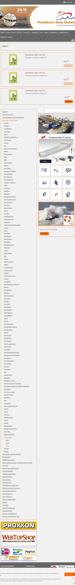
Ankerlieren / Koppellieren (10, 137)
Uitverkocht (68, 65)
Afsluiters (6, 126)
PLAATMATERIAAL (7, 494)
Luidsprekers (7, 281)
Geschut (6, 228)
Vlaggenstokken (8, 426)
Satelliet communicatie (10, 344)
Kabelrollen (7, 247)
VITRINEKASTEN (7, 511)
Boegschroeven (8, 163)
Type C (7, 446)
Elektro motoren (8, 208)
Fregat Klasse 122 (8, 216)
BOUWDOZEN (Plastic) (8, 460)
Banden (6, 151)
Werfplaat (6, 448)
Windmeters (7, 431)
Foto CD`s (6, 213)
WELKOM (5, 111)
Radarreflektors (8, 315)
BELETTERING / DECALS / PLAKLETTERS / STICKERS (17, 463)
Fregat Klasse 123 (8, 219)
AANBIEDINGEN (63, 32)
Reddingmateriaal (8, 324)
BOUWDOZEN (6, 457)
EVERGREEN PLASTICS (9, 491)
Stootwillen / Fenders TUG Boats (12, 383)
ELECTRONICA (6, 480)
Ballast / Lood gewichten (10, 148)
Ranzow (6, 321)
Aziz (5, 146)
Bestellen (68, 101)
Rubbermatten (7, 338)
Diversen (6, 123)
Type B (7, 443)
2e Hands (9, 37)
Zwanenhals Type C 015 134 (35, 90)
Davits (5, 185)
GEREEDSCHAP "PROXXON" (10, 485)
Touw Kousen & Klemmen (10, 406)
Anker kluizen (7, 140)
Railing (6, 318)
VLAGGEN (5, 465)
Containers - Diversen (9, 182)
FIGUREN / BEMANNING (9, 474)
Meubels (6, 287)
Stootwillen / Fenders (9, 380)
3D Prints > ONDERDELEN (9, 513)
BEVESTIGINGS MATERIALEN (10, 468)
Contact (13, 32)
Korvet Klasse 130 (8, 262)
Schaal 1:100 (7, 346)
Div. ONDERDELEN (7, 471)
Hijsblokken (7, 242)
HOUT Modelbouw (7, 497)
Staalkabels (7, 378)
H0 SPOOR (5, 505)
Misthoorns (7, 293)
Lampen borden (8, 270)
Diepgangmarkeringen (10, 196)
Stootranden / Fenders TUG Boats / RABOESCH (16, 386)
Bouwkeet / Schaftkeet (10, 171)
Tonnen (6, 412)
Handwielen (7, 233)
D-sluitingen (7, 188)
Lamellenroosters (8, 267)
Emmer (6, 211)
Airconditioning (8, 128)
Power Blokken (8, 310)
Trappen (6, 409)
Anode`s (6, 143)
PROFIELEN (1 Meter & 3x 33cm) (11, 488)
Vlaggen (6, 423)
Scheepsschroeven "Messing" (12, 352)
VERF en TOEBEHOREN (9, 499)
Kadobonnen (35, 32)
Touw (5, 400)
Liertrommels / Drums (9, 276)
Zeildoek (6, 451)
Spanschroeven (8, 375)
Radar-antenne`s (8, 313)
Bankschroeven (8, 154)
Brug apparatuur (8, 177)
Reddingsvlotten (8, 330)
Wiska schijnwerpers (9, 434)
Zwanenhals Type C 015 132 (35, 73)
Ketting (6, 250)
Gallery (46, 32)
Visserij (6, 420)
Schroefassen (7, 363)
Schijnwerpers (7, 358)
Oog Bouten (7, 304)
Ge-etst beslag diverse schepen (12, 225)
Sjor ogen (6, 366)
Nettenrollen (7, 298)
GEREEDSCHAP (6, 482)
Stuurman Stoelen (8, 395)
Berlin (5, 157)
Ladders (6, 264)
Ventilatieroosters (8, 417)
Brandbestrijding (8, 174)
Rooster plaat (7, 335)
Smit (5, 372)
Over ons (19, 32)
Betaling (8, 32)
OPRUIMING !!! (53, 32)
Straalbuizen (7, 389)
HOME (2, 32)
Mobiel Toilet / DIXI (9, 295)
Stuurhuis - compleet (9, 392)
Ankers (6, 134)
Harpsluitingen (8, 236)
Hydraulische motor (9, 245)
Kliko (5, 256)
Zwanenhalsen (8, 437)
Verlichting (6, 414)
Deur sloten (7, 205)
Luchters (6, 279)
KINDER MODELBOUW (8, 508)
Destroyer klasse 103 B (10, 199)
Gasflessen (7, 222)
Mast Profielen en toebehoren (11, 284)
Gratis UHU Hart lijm (7, 114)
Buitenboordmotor (8, 179)
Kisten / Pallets (8, 253)
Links (41, 32)
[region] (24, 578)
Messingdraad (7, 290)
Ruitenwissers (7, 341)
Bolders (6, 165)
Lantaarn (6, 273)
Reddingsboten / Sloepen (10, 327)
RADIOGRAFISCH (7, 477)
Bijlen (5, 160)
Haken (5, 230)
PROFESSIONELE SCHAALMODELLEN (13, 117)
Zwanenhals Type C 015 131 (35, 55)
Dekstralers (7, 194)
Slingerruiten (7, 369)
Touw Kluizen (7, 403)
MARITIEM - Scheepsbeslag (9, 120)
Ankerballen (7, 131)
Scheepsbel (7, 349)
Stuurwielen (7, 397)
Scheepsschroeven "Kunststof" (12, 355)
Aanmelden (44, 233)
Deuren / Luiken (8, 202)
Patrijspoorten (7, 307)
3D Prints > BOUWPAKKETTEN (10, 516)
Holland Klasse (8, 239)
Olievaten (6, 301)
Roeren (6, 332)
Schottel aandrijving (9, 361)
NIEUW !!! (3, 37)
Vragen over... (26, 32)
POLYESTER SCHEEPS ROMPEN (11, 454)
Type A (7, 440)
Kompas (6, 259)
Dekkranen (7, 191)
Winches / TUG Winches (10, 429)
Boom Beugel (7, 168)
